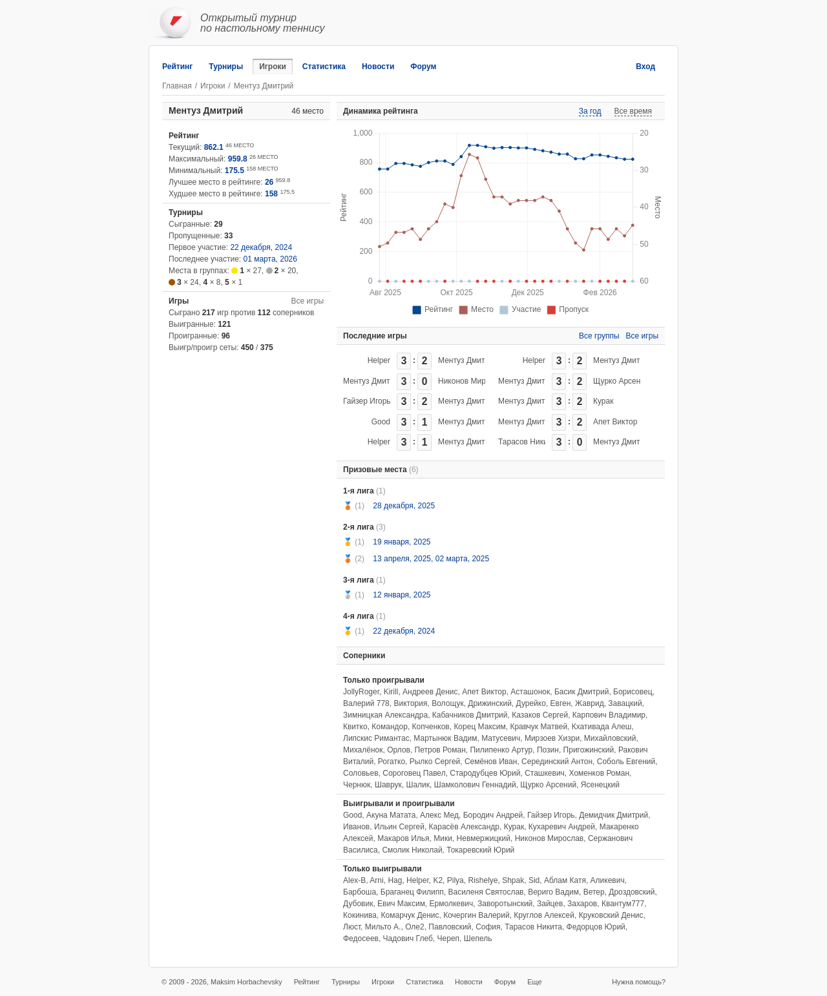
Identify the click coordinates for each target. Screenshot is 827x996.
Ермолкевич (452, 903)
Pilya (455, 880)
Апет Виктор (615, 421)
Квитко (355, 726)
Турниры (226, 66)
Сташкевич (545, 773)
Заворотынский (504, 903)
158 (271, 193)
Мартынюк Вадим (445, 738)
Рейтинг (177, 66)
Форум (423, 66)
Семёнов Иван (491, 761)
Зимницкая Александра (385, 715)
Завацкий (625, 703)
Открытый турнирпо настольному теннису (262, 23)
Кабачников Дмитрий (470, 715)
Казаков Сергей (540, 715)
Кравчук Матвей (538, 726)
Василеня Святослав (485, 892)
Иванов (356, 826)
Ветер (594, 892)
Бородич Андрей (493, 815)
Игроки (272, 66)
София (488, 926)
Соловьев (361, 773)
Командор (390, 726)
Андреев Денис (430, 691)
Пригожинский (588, 749)
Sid (534, 880)
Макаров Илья (403, 838)
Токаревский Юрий (480, 850)
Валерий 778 (366, 703)
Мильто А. (383, 926)
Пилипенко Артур (501, 749)
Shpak (513, 880)
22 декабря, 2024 (261, 247)
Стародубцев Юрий (485, 773)
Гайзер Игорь (367, 401)
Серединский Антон (556, 761)
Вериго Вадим (553, 892)
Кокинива (360, 915)
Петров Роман (440, 749)
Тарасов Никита (527, 441)
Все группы (599, 335)
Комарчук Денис (410, 915)
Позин (548, 749)
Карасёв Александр (464, 826)
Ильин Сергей (399, 826)
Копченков (431, 726)
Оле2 (414, 926)
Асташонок (530, 691)
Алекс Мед (439, 815)
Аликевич (608, 880)
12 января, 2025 (401, 594)
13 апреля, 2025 (402, 558)
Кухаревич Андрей (562, 826)
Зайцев (550, 903)
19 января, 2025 (401, 541)
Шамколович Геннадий (475, 784)
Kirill (391, 691)
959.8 (237, 158)
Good (381, 421)
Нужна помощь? (638, 982)
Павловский (449, 926)
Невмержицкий (483, 838)
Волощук (447, 703)
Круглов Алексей (544, 915)
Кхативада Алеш (602, 726)
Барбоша (359, 892)
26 (269, 182)
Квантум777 (623, 903)
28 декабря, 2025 (404, 505)
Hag (395, 880)
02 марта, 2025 (462, 558)
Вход (645, 66)
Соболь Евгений (626, 761)
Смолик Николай (412, 850)
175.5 (234, 170)
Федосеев (361, 938)
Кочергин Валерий (476, 915)
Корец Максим (479, 726)
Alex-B (354, 880)
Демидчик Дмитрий (613, 815)
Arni (376, 880)
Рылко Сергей (435, 761)
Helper (379, 360)
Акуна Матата (390, 815)
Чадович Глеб (408, 938)
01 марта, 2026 (270, 259)
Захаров (582, 903)
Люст (352, 926)
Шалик (418, 784)
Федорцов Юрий (596, 926)
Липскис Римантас (376, 738)
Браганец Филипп (412, 892)
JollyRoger (361, 691)
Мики (443, 838)
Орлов (398, 749)
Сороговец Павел (413, 773)
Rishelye (482, 880)
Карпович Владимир (608, 715)
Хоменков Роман (599, 773)
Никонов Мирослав (472, 381)
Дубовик (358, 903)
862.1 (214, 147)
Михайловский (610, 738)
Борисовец (633, 691)
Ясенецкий (600, 784)
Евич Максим (401, 903)
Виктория (410, 703)
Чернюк (356, 784)
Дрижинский (490, 703)
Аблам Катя (565, 880)
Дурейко (531, 703)
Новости (378, 66)
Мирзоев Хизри (552, 738)
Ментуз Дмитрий (468, 360)
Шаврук (388, 784)
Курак (603, 401)
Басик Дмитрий (581, 691)
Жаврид (589, 703)
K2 (438, 880)
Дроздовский (631, 892)
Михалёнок (362, 749)
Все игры (307, 301)
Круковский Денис (611, 915)
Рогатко (391, 761)
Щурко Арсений (621, 381)
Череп (448, 938)
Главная (177, 85)
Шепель (478, 938)
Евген (560, 703)
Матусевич (500, 738)
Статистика (324, 66)
